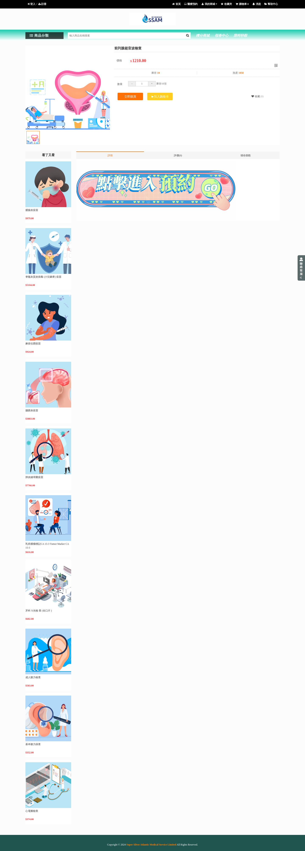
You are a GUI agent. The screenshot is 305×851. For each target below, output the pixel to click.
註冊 (42, 4)
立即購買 (130, 96)
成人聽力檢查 (33, 677)
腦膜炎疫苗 (31, 410)
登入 (31, 4)
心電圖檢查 (31, 810)
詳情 (110, 155)
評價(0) (178, 155)
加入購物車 (160, 96)
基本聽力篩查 (33, 744)
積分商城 (202, 35)
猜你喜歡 (246, 155)
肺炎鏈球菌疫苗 (34, 477)
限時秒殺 (240, 35)
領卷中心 (221, 35)
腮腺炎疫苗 (31, 210)
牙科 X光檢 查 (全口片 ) (38, 610)
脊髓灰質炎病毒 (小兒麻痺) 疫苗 (43, 276)
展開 (301, 268)
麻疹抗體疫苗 (33, 343)
